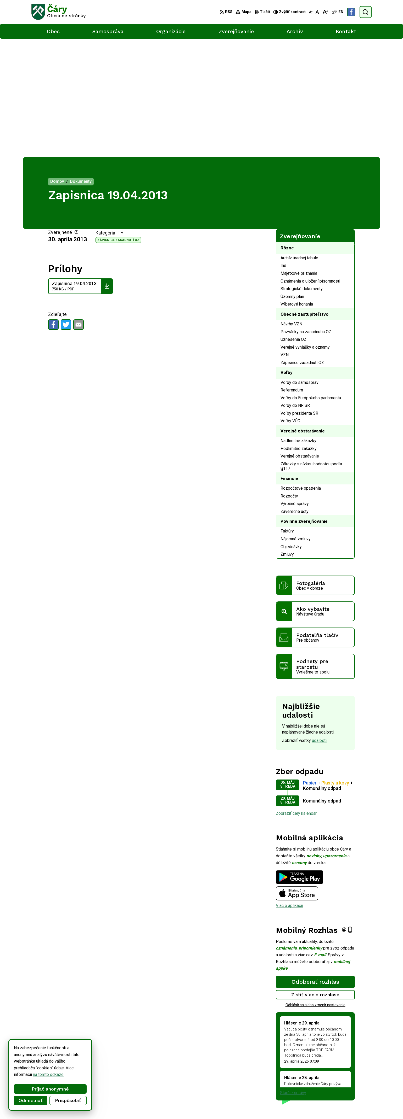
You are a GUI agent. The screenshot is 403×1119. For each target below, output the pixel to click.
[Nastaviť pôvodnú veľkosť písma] (317, 12)
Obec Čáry (164, 1105)
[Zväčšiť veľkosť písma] (325, 12)
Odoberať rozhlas (315, 863)
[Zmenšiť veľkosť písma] (310, 12)
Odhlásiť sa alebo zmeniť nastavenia (315, 886)
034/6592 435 (352, 1074)
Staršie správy (293, 974)
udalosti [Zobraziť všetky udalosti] (319, 622)
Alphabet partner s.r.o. (100, 1105)
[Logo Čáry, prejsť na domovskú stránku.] (58, 12)
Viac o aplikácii (289, 787)
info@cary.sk (350, 1080)
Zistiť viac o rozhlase (315, 876)
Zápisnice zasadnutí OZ (118, 122)
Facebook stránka (355, 1086)
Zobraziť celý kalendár (296, 695)
